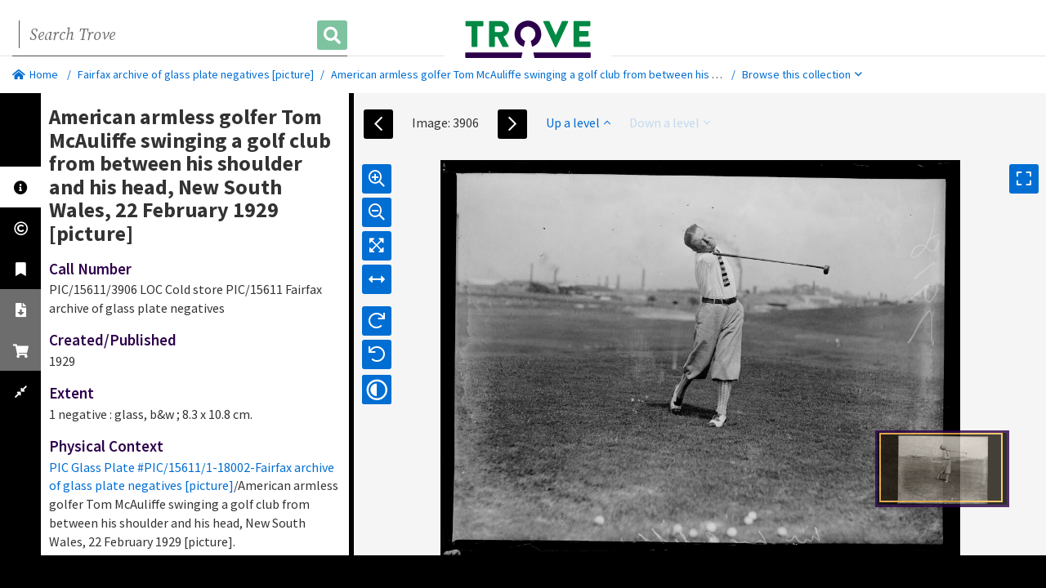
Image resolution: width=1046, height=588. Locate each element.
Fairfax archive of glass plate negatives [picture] (196, 74)
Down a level (669, 122)
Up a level (578, 122)
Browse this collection (802, 74)
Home (35, 74)
